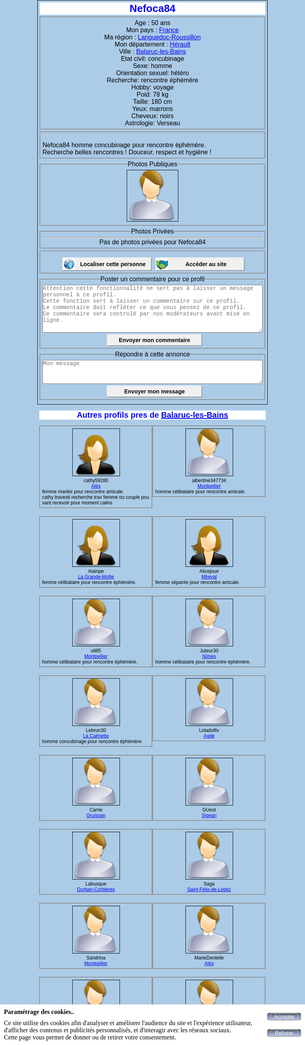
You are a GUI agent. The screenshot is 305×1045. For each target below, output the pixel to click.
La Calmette (96, 736)
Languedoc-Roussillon (169, 37)
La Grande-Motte (96, 577)
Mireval (209, 577)
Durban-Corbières (96, 889)
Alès (95, 486)
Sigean (209, 815)
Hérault (180, 44)
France (169, 30)
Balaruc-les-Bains (161, 51)
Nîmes (209, 656)
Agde (208, 736)
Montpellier (209, 486)
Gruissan (95, 815)
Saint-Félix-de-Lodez (209, 889)
